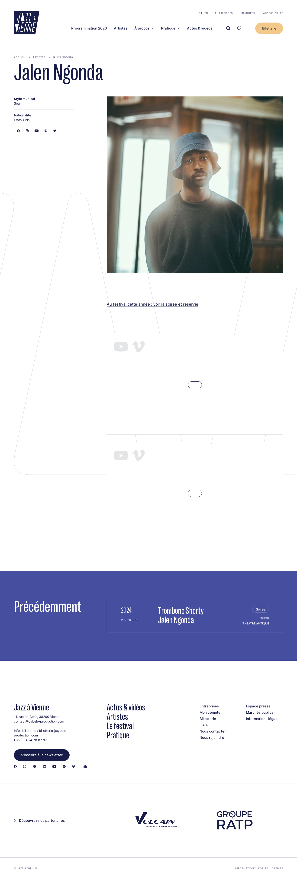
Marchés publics (260, 712)
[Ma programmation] (239, 28)
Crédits (277, 868)
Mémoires (248, 13)
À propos (141, 28)
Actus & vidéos (199, 28)
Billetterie (269, 28)
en (206, 13)
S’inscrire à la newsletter (42, 755)
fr (200, 13)
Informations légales (263, 718)
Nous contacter (213, 731)
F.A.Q (204, 725)
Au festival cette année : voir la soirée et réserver (152, 304)
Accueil (20, 57)
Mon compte (210, 712)
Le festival (120, 726)
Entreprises (224, 13)
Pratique (168, 28)
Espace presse (258, 706)
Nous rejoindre (212, 737)
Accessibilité (273, 13)
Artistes (120, 28)
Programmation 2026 (89, 28)
